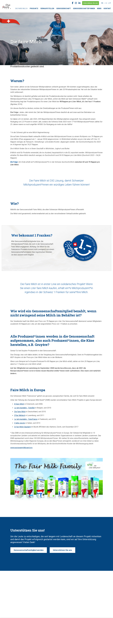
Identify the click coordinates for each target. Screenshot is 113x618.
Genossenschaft (63, 8)
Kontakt (107, 8)
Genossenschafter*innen (84, 8)
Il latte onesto (19, 423)
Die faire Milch (21, 8)
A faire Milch (19, 404)
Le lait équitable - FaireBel (24, 408)
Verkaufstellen (47, 8)
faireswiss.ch (6, 4)
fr (102, 3)
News (99, 8)
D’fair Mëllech (19, 415)
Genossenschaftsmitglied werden (29, 550)
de (106, 3)
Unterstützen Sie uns (90, 3)
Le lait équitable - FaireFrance (25, 419)
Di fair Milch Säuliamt (22, 427)
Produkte (34, 8)
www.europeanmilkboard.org (21, 448)
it (110, 3)
